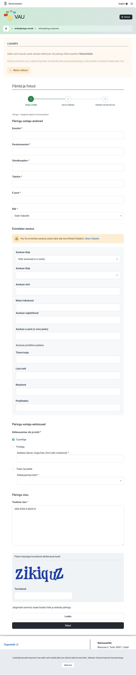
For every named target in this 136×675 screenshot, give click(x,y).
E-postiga (21, 439)
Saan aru (68, 665)
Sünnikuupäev (20, 160)
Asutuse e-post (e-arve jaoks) (32, 329)
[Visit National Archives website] (13, 4)
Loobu (68, 616)
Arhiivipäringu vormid (24, 28)
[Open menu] (131, 3)
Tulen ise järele (24, 469)
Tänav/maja (22, 352)
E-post (16, 192)
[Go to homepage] (14, 17)
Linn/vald (21, 368)
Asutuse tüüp (23, 252)
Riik (15, 208)
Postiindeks (22, 400)
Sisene (125, 17)
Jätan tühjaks (91, 238)
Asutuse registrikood (27, 313)
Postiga (20, 446)
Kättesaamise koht (28, 475)
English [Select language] (123, 4)
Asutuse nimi (23, 284)
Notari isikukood (25, 300)
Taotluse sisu (20, 502)
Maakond (21, 384)
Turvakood (20, 588)
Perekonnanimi (21, 144)
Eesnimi (17, 128)
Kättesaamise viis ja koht (26, 432)
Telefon (17, 176)
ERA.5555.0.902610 (68, 525)
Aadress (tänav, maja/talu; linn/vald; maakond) (43, 452)
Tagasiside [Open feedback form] (11, 644)
